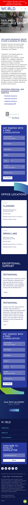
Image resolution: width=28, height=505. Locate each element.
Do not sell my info (16, 476)
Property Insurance (10, 101)
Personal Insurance (10, 98)
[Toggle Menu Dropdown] (14, 428)
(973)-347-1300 (14, 410)
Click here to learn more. (14, 4)
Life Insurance (9, 104)
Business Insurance (10, 96)
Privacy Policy (6, 476)
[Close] (26, 3)
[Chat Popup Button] (25, 501)
